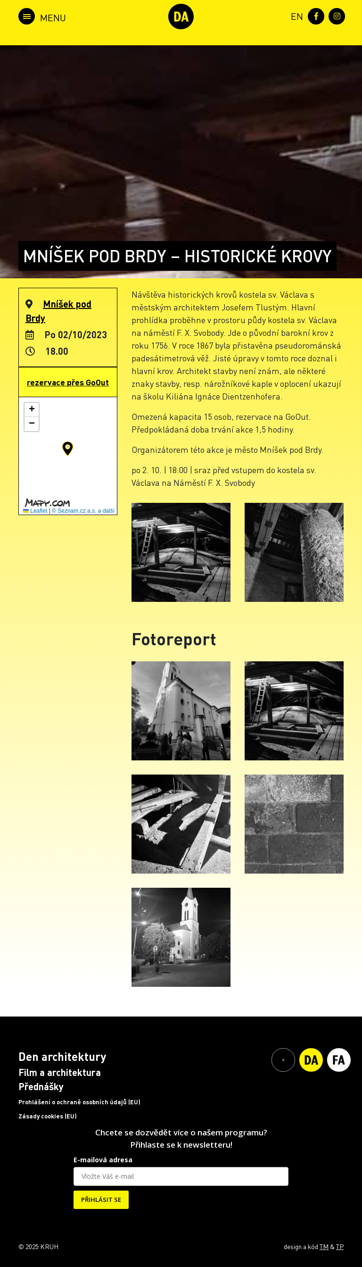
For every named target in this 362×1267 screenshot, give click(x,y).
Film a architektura (59, 1072)
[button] (67, 449)
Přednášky (41, 1086)
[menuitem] (295, 15)
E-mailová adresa (103, 1159)
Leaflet (35, 511)
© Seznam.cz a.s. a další (83, 511)
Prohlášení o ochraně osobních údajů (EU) (79, 1102)
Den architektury (62, 1056)
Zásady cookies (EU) (47, 1116)
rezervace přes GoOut (68, 382)
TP (340, 1246)
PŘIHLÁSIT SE (101, 1199)
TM (324, 1246)
